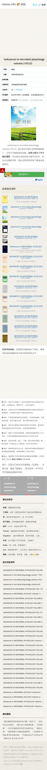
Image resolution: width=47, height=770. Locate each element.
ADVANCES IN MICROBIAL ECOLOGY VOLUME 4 (26, 307)
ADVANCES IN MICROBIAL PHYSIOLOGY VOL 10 (26, 238)
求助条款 (19, 90)
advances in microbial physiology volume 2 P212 (26, 218)
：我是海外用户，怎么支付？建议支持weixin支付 (23, 550)
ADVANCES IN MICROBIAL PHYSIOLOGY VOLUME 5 (26, 327)
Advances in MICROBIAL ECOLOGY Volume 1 (26, 248)
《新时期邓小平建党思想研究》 (19, 731)
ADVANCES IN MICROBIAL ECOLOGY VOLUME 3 (26, 297)
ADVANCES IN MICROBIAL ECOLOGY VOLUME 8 (26, 257)
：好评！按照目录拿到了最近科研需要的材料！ (23, 512)
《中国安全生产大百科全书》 (32, 735)
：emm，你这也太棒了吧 (14, 526)
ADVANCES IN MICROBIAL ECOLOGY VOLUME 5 (26, 277)
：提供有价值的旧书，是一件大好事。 (18, 517)
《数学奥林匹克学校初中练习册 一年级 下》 (20, 721)
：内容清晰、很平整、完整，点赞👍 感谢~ (21, 554)
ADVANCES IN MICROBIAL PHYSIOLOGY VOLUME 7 (26, 337)
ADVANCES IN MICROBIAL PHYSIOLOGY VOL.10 (26, 287)
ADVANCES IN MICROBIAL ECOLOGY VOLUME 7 (26, 267)
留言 (35, 4)
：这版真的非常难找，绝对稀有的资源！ (21, 531)
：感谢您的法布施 (11, 507)
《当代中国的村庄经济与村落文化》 (21, 728)
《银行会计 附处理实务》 (25, 725)
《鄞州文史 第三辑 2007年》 (14, 738)
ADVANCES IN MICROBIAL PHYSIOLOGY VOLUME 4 (26, 317)
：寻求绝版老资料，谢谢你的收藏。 (20, 521)
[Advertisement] (23, 32)
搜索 (43, 4)
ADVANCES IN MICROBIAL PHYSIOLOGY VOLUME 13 (26, 198)
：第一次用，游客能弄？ (14, 545)
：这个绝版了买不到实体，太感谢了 (18, 540)
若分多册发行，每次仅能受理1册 (31, 100)
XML (17, 764)
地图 (21, 764)
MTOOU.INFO (27, 761)
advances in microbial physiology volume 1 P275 (26, 208)
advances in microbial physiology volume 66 (26, 228)
